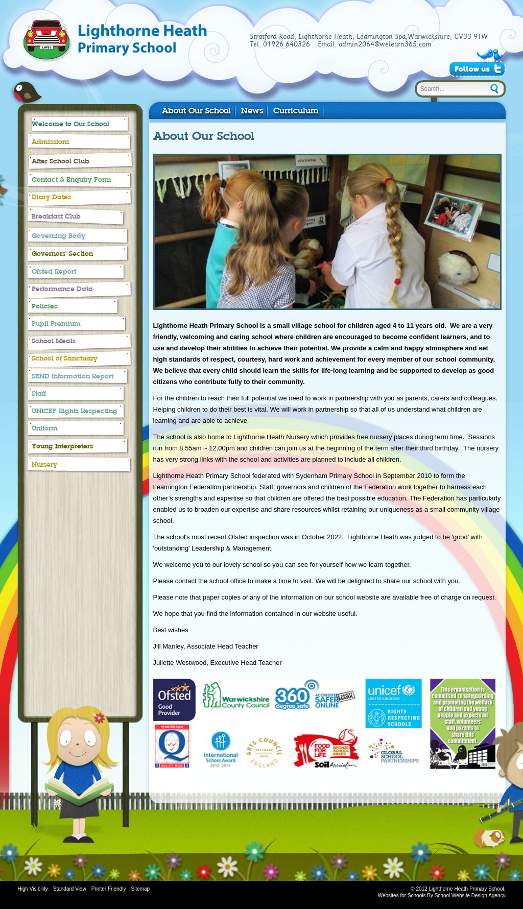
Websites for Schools (402, 895)
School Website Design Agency (470, 895)
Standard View (69, 889)
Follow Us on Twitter (477, 69)
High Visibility (33, 889)
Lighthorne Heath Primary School (164, 41)
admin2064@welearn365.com (385, 44)
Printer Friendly (108, 889)
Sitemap (140, 889)
